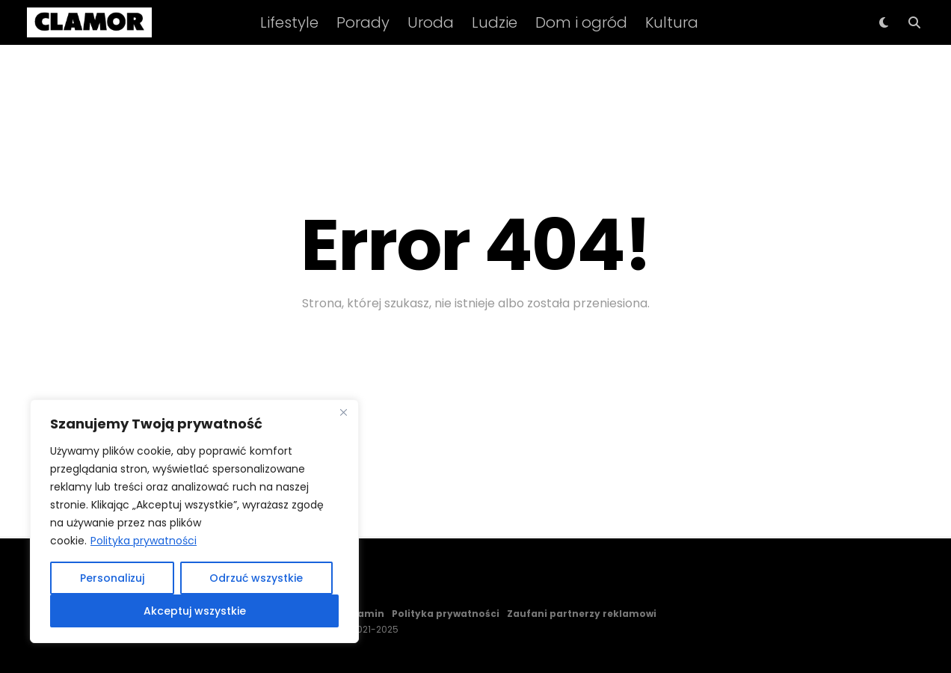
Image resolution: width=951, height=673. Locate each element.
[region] (194, 521)
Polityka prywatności (143, 540)
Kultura (671, 22)
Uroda (430, 22)
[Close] (343, 412)
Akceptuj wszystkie (195, 610)
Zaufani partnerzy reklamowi (581, 613)
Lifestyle (289, 22)
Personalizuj (112, 578)
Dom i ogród (581, 22)
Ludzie (494, 22)
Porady (363, 22)
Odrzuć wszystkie (256, 578)
